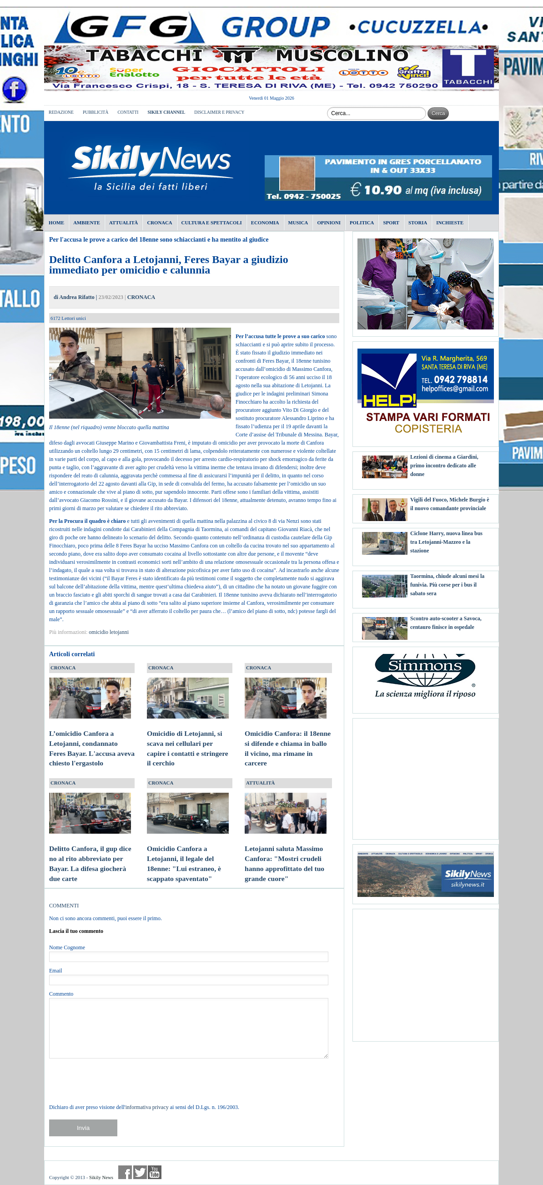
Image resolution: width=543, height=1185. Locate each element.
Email (55, 970)
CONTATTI (127, 112)
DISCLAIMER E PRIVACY (219, 112)
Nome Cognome (67, 947)
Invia (83, 1127)
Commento (61, 994)
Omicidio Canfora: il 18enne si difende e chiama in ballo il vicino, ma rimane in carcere (288, 739)
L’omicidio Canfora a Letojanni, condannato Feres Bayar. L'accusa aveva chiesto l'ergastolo (92, 739)
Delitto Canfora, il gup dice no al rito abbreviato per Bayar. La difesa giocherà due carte (90, 854)
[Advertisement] (425, 775)
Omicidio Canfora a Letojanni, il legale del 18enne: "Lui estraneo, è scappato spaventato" (188, 854)
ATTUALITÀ (260, 782)
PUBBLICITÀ (96, 112)
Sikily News (101, 1177)
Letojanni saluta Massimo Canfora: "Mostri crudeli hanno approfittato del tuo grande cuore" (286, 854)
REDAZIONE (61, 112)
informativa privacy (147, 1107)
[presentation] (118, 1081)
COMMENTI (64, 905)
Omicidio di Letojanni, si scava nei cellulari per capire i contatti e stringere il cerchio (188, 739)
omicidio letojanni (109, 632)
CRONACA (141, 297)
